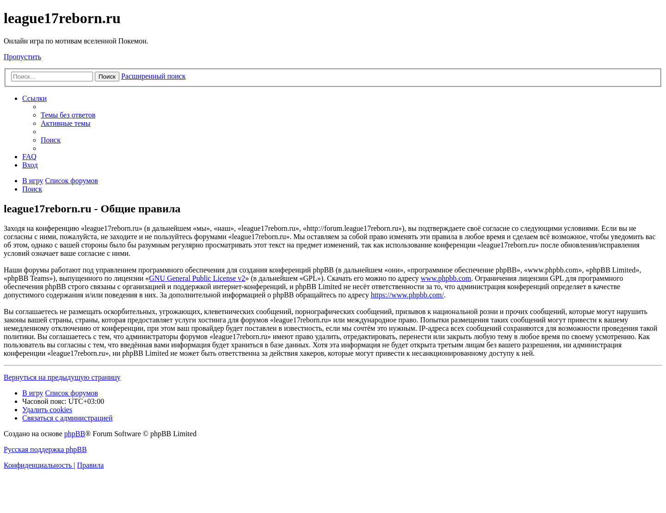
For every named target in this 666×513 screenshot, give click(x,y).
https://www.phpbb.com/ (407, 295)
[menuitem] (68, 115)
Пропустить (22, 57)
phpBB (74, 434)
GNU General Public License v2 (197, 278)
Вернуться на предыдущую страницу (62, 377)
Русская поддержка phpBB (45, 449)
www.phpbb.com (446, 278)
